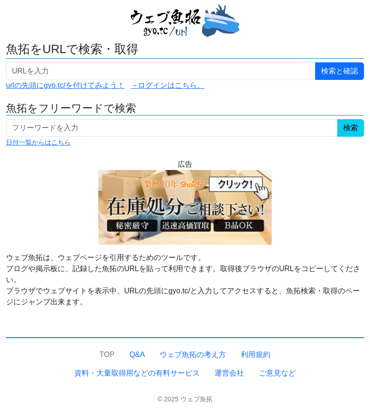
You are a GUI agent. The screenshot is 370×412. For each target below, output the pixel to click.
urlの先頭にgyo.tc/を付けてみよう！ (65, 85)
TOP (107, 354)
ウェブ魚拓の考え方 (193, 354)
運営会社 (229, 373)
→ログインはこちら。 (167, 85)
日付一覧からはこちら (38, 142)
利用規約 (255, 354)
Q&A (137, 354)
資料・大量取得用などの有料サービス (137, 373)
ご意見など (277, 373)
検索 (350, 128)
